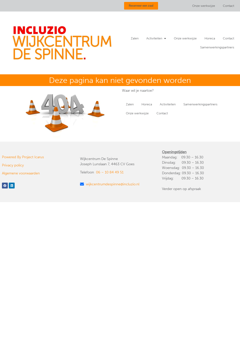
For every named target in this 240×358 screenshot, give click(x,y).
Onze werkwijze (203, 6)
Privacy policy (13, 165)
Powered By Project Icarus (23, 157)
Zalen (135, 38)
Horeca (209, 38)
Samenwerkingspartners (217, 47)
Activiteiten (156, 38)
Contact (228, 6)
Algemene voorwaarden (21, 173)
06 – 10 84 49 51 (110, 172)
